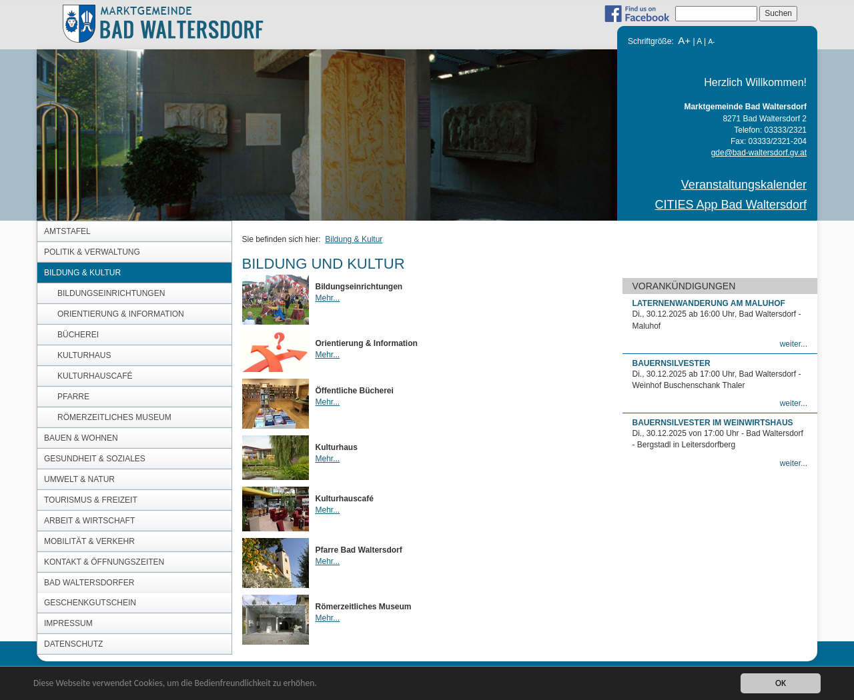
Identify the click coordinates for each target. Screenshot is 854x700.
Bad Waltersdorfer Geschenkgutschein (90, 592)
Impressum (68, 623)
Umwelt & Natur (79, 479)
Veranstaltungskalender (744, 184)
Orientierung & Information (120, 314)
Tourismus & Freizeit (90, 500)
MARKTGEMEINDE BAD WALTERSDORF (172, 23)
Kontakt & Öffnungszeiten (104, 562)
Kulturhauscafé (94, 376)
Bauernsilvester (671, 363)
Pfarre (73, 396)
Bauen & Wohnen (81, 438)
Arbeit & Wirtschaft (89, 520)
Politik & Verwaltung (92, 252)
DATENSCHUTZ (73, 644)
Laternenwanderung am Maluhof (708, 303)
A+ (684, 40)
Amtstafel (67, 231)
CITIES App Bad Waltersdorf (731, 204)
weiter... (793, 344)
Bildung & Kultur (82, 272)
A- (711, 41)
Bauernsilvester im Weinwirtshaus (712, 422)
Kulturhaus (84, 355)
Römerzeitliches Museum (114, 417)
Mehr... (328, 298)
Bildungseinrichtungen (111, 293)
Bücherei (78, 334)
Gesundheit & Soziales (94, 458)
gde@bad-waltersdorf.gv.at (759, 152)
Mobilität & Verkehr (89, 541)
